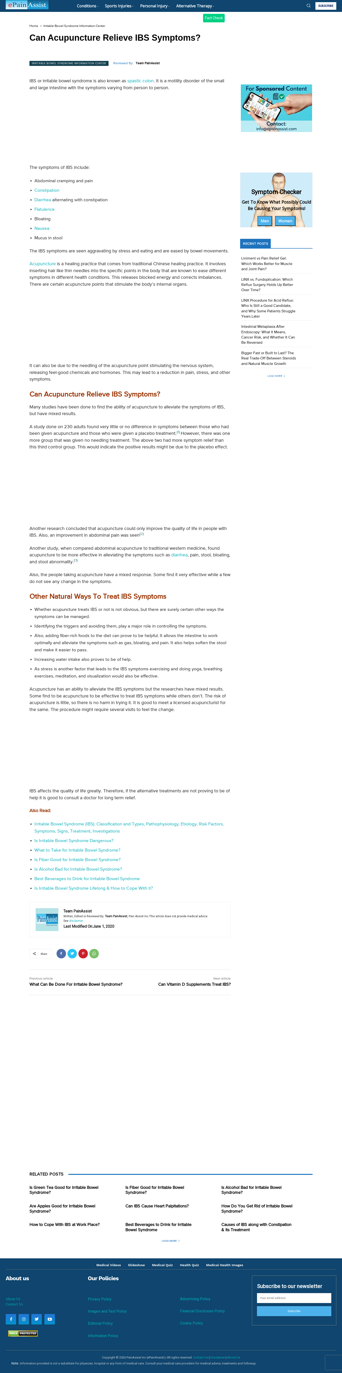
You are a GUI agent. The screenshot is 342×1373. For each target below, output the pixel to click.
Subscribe (294, 1311)
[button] (308, 5)
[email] (294, 1298)
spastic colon (140, 81)
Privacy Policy (100, 1299)
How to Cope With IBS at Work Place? (64, 1225)
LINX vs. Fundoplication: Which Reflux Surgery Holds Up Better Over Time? (267, 285)
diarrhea (179, 555)
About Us (13, 1298)
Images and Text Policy (107, 1311)
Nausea (41, 228)
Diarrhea (42, 200)
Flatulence (44, 209)
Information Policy (103, 1336)
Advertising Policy (195, 1299)
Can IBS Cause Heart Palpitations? (157, 1206)
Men (265, 221)
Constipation (46, 190)
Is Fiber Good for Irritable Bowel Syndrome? (77, 860)
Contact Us (14, 1304)
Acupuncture (42, 264)
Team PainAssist (148, 63)
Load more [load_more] (276, 376)
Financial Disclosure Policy (202, 1311)
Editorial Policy (100, 1323)
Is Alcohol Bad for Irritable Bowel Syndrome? (78, 869)
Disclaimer (217, 1357)
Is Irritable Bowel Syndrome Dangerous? (74, 841)
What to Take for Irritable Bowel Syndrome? (77, 850)
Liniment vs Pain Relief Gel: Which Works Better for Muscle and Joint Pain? (266, 264)
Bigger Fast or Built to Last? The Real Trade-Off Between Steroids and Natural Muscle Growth (268, 358)
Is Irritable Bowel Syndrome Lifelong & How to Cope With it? (93, 888)
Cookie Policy (191, 1323)
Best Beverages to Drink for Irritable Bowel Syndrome (87, 879)
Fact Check (214, 18)
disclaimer (76, 920)
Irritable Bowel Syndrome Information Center (74, 26)
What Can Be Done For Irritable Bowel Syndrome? (75, 984)
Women (285, 221)
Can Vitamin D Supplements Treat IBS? (194, 984)
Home (33, 26)
